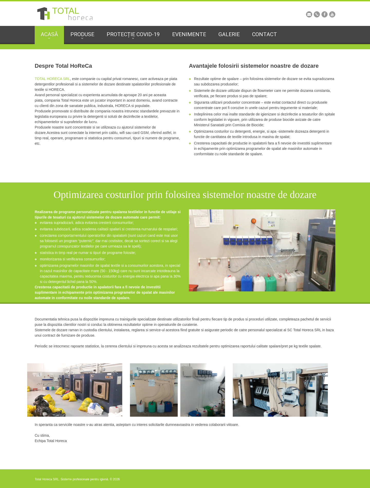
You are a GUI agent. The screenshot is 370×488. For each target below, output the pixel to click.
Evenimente (189, 34)
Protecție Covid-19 (133, 34)
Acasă (49, 34)
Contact (264, 34)
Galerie (229, 34)
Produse (82, 34)
